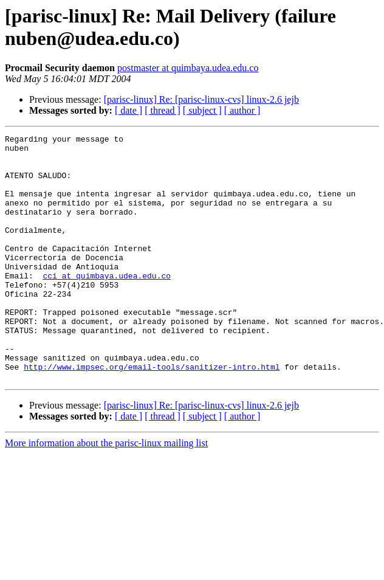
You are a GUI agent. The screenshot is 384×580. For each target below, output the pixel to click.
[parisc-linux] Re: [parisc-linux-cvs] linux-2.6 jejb (201, 99)
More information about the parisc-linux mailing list (106, 492)
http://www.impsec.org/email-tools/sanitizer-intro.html (151, 414)
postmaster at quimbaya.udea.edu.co (187, 68)
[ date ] (128, 110)
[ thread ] (162, 110)
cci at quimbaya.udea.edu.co (107, 304)
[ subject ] (202, 110)
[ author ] (242, 110)
